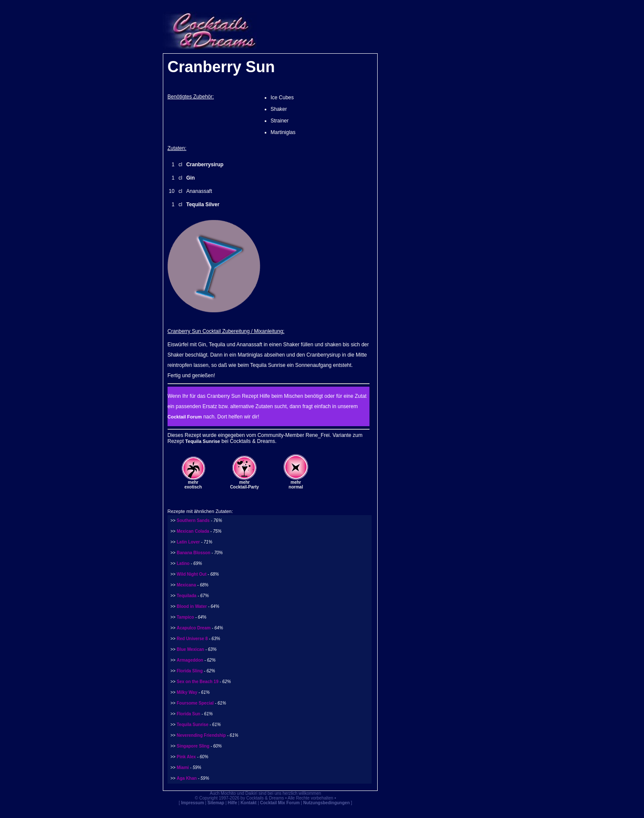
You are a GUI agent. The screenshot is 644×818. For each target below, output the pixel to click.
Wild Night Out (191, 574)
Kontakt (248, 802)
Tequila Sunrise (202, 441)
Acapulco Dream (194, 628)
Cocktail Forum (185, 416)
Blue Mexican (190, 649)
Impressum (192, 802)
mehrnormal (296, 484)
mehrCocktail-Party (244, 484)
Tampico (185, 617)
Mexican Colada (193, 531)
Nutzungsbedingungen (326, 802)
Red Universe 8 (192, 638)
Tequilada (186, 595)
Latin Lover (188, 542)
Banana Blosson (193, 552)
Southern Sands (193, 520)
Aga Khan (187, 778)
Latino (183, 563)
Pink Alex (186, 756)
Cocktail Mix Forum (279, 802)
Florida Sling (190, 670)
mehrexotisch (193, 484)
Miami (183, 767)
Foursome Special (195, 703)
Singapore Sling (193, 746)
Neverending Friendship (201, 735)
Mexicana (186, 585)
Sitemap (216, 802)
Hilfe (232, 802)
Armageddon (190, 660)
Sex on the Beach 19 (197, 681)
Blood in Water (192, 606)
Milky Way (187, 692)
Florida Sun (188, 713)
